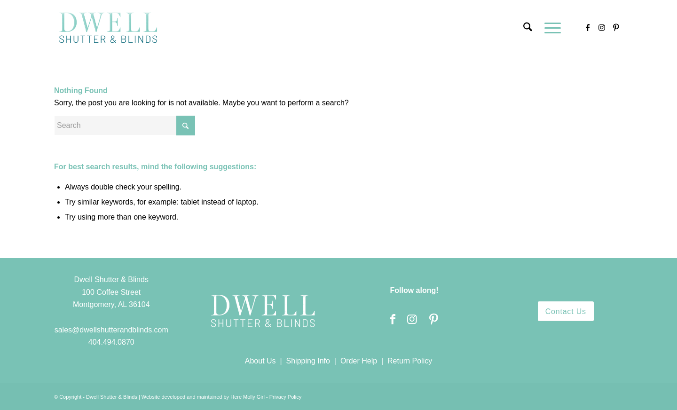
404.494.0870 (111, 342)
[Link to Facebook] (588, 27)
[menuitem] (527, 27)
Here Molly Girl (247, 397)
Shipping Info (308, 361)
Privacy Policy (285, 397)
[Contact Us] (566, 311)
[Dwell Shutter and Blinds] (108, 27)
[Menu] (549, 27)
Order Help (358, 361)
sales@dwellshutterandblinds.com (111, 330)
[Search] (527, 27)
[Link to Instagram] (602, 27)
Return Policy (409, 361)
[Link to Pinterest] (616, 27)
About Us (260, 361)
